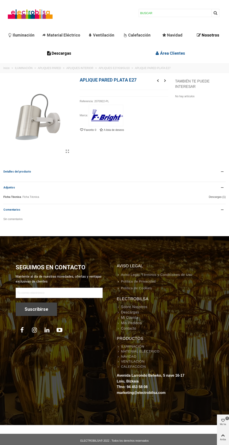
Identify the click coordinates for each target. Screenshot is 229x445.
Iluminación (21, 35)
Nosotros (208, 35)
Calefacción (137, 35)
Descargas (59, 53)
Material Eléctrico (61, 35)
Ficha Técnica (12, 197)
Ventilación (101, 35)
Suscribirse (36, 309)
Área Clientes (170, 53)
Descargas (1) (217, 197)
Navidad (172, 35)
